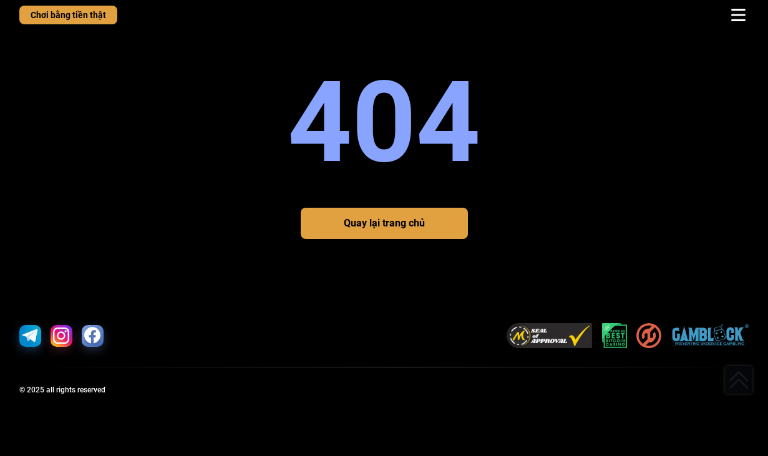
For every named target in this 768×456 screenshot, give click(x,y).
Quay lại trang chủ (384, 223)
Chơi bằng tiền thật (68, 15)
